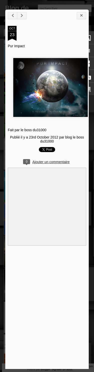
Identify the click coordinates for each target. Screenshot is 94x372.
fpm (90, 366)
